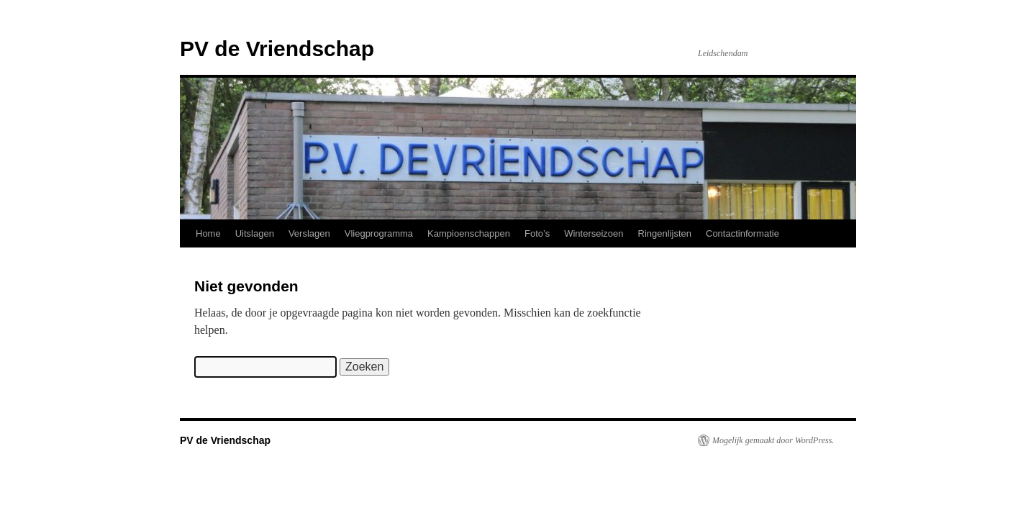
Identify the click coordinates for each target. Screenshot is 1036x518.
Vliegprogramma (379, 233)
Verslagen (309, 233)
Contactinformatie (742, 233)
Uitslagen (254, 233)
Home (208, 233)
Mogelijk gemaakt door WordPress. (773, 440)
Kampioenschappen (468, 233)
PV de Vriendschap (277, 48)
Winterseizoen (593, 233)
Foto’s (537, 233)
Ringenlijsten (664, 233)
